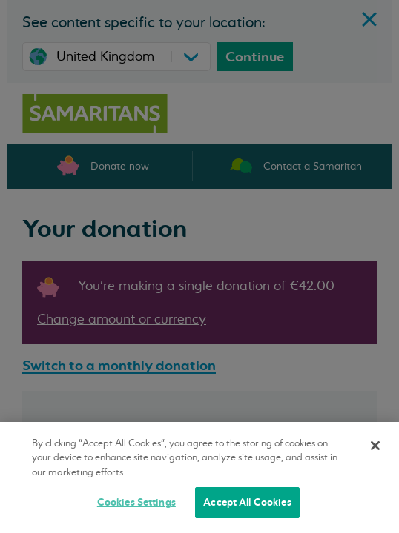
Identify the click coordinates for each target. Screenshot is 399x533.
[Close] (375, 445)
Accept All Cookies (247, 502)
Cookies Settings (136, 502)
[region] (199, 477)
